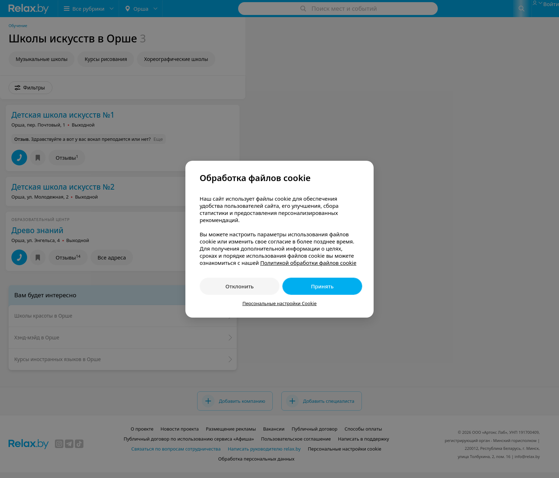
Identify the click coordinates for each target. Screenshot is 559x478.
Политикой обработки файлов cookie (308, 262)
